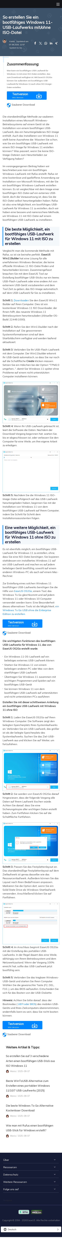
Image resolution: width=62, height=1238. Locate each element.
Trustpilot (7, 1200)
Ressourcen (10, 1167)
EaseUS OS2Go (23, 591)
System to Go (15, 48)
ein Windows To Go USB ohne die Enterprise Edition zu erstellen (31, 610)
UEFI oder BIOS (27, 1004)
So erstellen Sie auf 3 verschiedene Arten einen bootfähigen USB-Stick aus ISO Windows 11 (30, 1060)
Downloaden (21, 300)
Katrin (12, 41)
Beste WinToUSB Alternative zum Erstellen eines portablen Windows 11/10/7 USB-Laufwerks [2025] (28, 1085)
